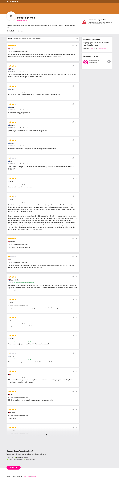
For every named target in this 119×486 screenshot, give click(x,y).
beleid (92, 49)
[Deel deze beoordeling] (76, 46)
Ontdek (14, 468)
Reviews (20, 31)
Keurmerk (27, 476)
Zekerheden (11, 31)
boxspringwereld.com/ (22, 20)
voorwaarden (102, 49)
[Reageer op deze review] (74, 46)
